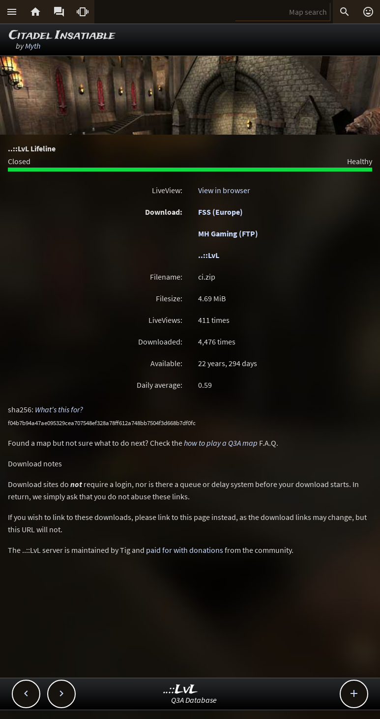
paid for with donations (184, 550)
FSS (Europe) (220, 212)
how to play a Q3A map (221, 443)
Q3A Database (194, 700)
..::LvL (208, 255)
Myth (32, 46)
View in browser (224, 190)
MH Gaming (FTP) (228, 233)
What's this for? (59, 409)
